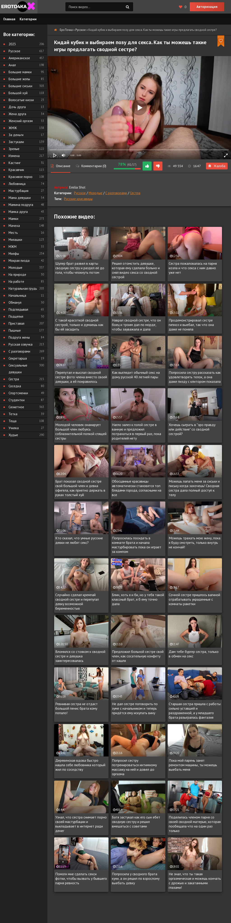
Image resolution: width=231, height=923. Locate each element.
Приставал (16, 323)
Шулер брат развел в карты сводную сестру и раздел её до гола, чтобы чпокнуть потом (79, 268)
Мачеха (14, 225)
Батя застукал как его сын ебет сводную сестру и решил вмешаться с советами (136, 821)
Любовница (17, 184)
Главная (9, 19)
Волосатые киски (21, 100)
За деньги (16, 135)
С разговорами (116, 193)
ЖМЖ (13, 128)
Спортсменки (18, 393)
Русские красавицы (78, 199)
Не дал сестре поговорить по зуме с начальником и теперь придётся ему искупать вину (135, 708)
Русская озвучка (20, 344)
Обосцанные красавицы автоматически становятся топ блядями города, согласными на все (136, 488)
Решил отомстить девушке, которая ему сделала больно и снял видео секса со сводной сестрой (136, 270)
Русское (80, 193)
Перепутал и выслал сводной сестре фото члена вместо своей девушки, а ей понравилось (81, 377)
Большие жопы (19, 79)
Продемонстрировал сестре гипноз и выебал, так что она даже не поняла (191, 324)
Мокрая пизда (19, 260)
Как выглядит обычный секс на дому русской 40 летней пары (136, 374)
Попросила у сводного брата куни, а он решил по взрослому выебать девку (135, 878)
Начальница (17, 295)
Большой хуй (18, 93)
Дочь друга (17, 107)
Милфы (14, 253)
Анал (12, 65)
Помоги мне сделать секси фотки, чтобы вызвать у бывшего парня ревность (81, 878)
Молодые (95, 193)
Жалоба (216, 166)
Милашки (15, 239)
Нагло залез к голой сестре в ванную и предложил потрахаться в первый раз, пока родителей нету (136, 431)
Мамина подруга (21, 205)
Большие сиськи (20, 86)
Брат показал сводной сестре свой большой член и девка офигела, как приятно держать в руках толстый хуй (80, 488)
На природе (17, 274)
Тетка (13, 414)
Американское (19, 58)
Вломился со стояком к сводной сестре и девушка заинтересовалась (80, 656)
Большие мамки (20, 72)
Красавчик (16, 170)
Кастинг (15, 163)
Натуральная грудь (23, 288)
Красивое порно (20, 177)
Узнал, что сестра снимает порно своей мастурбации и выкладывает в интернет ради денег (81, 824)
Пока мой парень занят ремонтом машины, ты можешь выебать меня (193, 765)
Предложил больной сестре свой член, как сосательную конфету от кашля (138, 656)
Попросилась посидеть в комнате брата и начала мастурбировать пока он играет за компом (136, 545)
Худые (13, 435)
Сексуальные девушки (18, 368)
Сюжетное (16, 407)
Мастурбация (18, 191)
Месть (13, 232)
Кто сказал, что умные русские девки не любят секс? (79, 540)
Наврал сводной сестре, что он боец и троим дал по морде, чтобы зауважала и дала (136, 324)
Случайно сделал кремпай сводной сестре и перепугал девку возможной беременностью (77, 602)
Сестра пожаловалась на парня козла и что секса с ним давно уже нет (193, 268)
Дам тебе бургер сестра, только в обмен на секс (194, 653)
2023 (12, 44)
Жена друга (17, 114)
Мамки (13, 219)
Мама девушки (20, 198)
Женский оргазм (21, 121)
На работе (16, 281)
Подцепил (16, 316)
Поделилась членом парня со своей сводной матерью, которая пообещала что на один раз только (195, 824)
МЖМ (12, 246)
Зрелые (14, 149)
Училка (14, 428)
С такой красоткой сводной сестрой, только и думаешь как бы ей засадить (79, 324)
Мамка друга (18, 212)
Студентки (17, 400)
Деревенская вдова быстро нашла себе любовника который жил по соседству (80, 765)
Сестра (135, 193)
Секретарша (18, 358)
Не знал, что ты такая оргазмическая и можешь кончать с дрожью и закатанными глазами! (195, 881)
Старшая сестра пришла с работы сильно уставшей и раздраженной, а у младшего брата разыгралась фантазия (195, 711)
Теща (12, 421)
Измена (14, 156)
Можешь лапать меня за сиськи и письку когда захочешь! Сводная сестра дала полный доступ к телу (194, 488)
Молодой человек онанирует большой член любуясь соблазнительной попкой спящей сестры (80, 431)
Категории (28, 19)
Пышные (15, 330)
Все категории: (19, 34)
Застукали (16, 142)
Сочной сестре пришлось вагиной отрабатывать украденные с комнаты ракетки (194, 599)
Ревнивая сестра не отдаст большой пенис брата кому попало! (76, 708)
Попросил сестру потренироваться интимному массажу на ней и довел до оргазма (134, 767)
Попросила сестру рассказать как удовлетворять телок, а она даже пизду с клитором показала (195, 377)
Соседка (15, 386)
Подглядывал (18, 309)
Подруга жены (19, 337)
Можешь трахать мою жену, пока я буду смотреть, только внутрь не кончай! (194, 542)
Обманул (15, 302)
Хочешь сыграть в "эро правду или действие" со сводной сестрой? (192, 429)
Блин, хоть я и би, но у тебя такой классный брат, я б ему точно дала (138, 599)
